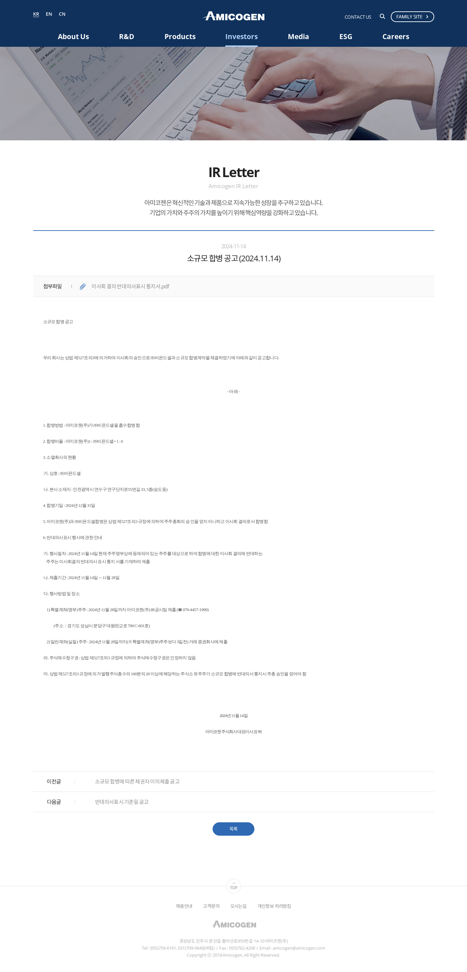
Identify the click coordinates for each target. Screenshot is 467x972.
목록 (233, 829)
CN (62, 14)
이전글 (54, 781)
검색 (382, 16)
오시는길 (238, 906)
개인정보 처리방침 (274, 906)
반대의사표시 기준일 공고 (122, 802)
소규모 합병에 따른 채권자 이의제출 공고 (137, 781)
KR (36, 14)
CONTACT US (358, 17)
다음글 (54, 802)
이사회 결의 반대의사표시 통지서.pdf (130, 286)
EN (49, 14)
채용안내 (184, 906)
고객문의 (211, 906)
